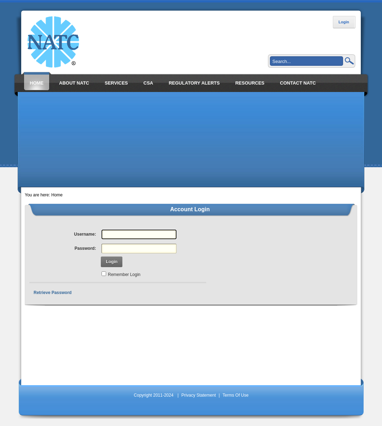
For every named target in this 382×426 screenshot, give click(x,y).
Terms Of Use (235, 395)
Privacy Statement (198, 395)
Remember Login (124, 274)
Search (349, 61)
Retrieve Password (52, 292)
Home (57, 194)
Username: (85, 234)
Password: (85, 248)
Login (343, 22)
